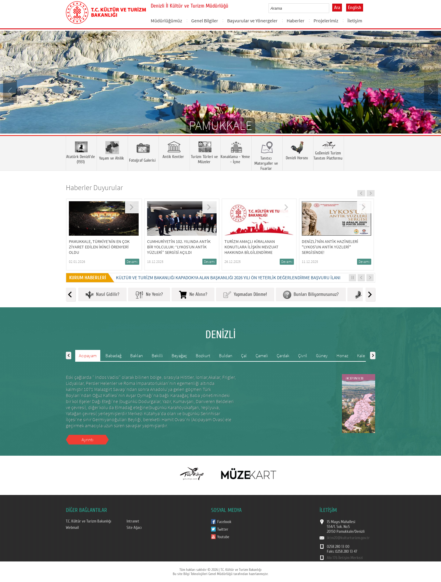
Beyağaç (179, 355)
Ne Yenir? (149, 295)
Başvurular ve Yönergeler (252, 21)
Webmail (72, 527)
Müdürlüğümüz (166, 21)
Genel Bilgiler (204, 21)
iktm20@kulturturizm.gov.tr (348, 537)
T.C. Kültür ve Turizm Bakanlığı (88, 521)
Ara (337, 7)
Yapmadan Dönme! (245, 295)
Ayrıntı (87, 439)
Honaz (342, 355)
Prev (10, 91)
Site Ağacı (134, 527)
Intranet (133, 521)
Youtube (223, 537)
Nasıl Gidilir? (102, 295)
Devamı (132, 261)
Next (430, 91)
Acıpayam (88, 355)
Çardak (283, 355)
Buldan (225, 355)
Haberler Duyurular (94, 187)
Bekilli (157, 355)
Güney (322, 355)
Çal (244, 355)
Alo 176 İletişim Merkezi (345, 557)
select (330, 8)
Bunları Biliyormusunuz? (311, 295)
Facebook (224, 521)
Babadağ (113, 355)
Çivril (302, 355)
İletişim (354, 21)
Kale (361, 355)
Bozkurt (203, 355)
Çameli (262, 355)
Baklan (136, 355)
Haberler (295, 21)
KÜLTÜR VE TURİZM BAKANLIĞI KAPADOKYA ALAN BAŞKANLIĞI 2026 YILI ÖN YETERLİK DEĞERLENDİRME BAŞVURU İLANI (228, 277)
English (354, 7)
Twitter (222, 529)
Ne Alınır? (193, 295)
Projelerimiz (326, 21)
